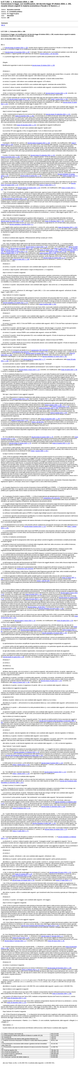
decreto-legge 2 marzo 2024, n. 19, (29, 369)
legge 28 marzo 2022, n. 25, (21, 937)
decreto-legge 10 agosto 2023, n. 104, (39, 143)
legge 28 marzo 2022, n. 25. (56, 941)
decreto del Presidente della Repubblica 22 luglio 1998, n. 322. (24, 755)
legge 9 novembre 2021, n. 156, (24, 116)
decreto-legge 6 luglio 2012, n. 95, (19, 99)
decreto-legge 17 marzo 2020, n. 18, (36, 247)
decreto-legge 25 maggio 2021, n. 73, (54, 258)
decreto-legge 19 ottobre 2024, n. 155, (16, 47)
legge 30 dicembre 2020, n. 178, (26, 125)
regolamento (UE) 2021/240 (39, 350)
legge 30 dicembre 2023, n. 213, (68, 227)
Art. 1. (3, 45)
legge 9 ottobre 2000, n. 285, (53, 405)
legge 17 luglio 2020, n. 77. (48, 185)
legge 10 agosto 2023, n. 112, (61, 443)
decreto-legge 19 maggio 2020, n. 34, (22, 248)
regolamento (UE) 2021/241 (20, 352)
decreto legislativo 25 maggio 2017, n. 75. (15, 302)
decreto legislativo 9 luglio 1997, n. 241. (44, 823)
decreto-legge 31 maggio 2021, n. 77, (37, 353)
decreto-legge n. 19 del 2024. (36, 607)
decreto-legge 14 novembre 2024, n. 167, (17, 52)
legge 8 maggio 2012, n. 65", (59, 413)
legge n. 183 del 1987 (43, 580)
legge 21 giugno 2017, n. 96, (21, 682)
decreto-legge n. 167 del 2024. (49, 53)
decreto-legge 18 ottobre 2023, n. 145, (12, 221)
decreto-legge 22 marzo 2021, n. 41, (17, 251)
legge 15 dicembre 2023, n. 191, (54, 221)
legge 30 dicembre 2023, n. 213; (16, 998)
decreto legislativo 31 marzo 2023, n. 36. (55, 356)
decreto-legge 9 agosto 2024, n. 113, (35, 526)
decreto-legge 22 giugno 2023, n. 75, (42, 437)
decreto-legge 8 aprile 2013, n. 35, (31, 630)
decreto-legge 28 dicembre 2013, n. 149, (59, 968)
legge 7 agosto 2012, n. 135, (59, 99)
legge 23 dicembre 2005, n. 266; (62, 993)
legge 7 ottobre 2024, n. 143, (21, 764)
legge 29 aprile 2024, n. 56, (69, 369)
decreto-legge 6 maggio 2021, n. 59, (56, 93)
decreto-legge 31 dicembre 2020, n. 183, (53, 806)
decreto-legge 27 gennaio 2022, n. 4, (52, 936)
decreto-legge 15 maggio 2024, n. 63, (29, 188)
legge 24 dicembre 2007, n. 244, (48, 408)
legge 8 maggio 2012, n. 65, (20, 399)
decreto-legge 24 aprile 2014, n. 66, (13, 657)
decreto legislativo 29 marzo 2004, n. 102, (14, 198)
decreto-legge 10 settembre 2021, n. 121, (58, 114)
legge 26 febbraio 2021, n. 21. (22, 808)
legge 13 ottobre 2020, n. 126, (49, 250)
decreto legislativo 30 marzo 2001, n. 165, (51, 608)
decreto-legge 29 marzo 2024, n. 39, (60, 872)
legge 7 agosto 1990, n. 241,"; (40, 451)
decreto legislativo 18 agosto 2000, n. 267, (54, 633)
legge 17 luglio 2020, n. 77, (62, 248)
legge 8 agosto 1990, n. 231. (47, 304)
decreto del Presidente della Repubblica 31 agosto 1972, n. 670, (40, 925)
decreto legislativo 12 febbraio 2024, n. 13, (26, 752)
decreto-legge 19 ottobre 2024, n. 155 (43, 65)
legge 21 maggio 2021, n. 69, (57, 251)
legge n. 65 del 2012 (38, 422)
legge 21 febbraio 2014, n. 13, (31, 969)
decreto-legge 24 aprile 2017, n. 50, (31, 175)
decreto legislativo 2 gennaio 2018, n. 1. (21, 224)
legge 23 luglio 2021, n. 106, (48, 253)
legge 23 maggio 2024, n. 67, (24, 874)
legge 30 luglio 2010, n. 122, (33, 599)
